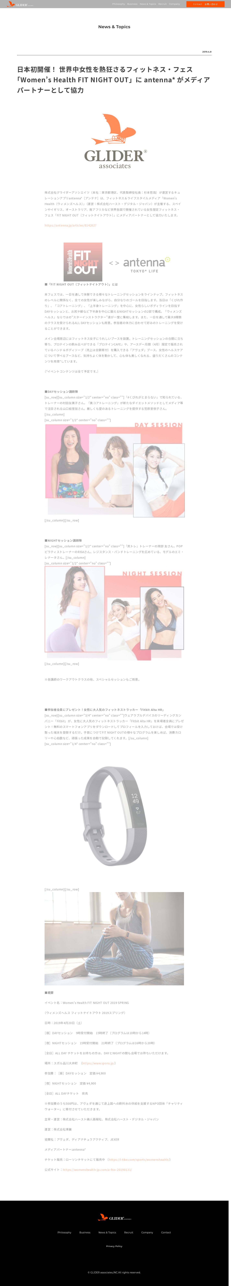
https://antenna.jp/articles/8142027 (71, 226)
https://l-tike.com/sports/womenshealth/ (139, 1161)
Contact (166, 1232)
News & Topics (148, 4)
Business (132, 4)
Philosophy (118, 4)
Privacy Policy (114, 1246)
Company (174, 4)
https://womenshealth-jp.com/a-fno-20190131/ (97, 1171)
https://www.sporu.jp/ (98, 1064)
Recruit (162, 4)
